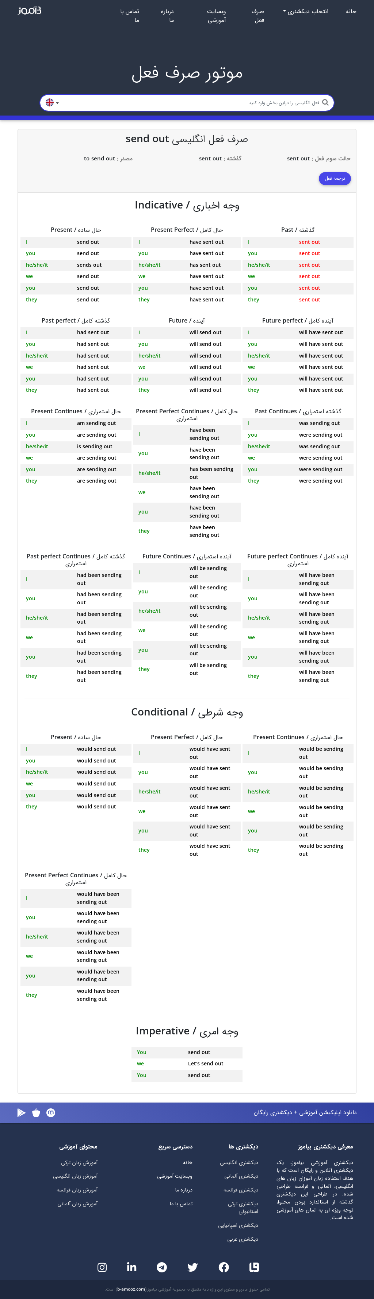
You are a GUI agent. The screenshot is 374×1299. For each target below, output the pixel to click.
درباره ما (167, 16)
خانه (351, 11)
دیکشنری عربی (242, 1239)
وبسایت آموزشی (216, 16)
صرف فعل (258, 16)
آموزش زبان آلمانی (77, 1204)
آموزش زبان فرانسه (77, 1190)
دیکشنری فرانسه (241, 1190)
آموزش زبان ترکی (79, 1163)
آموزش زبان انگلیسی (75, 1176)
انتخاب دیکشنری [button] (307, 11)
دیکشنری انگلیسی (239, 1163)
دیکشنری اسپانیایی (238, 1225)
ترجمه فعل (335, 178)
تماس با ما (129, 16)
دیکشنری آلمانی (241, 1176)
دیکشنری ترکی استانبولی (243, 1208)
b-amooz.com (131, 1289)
